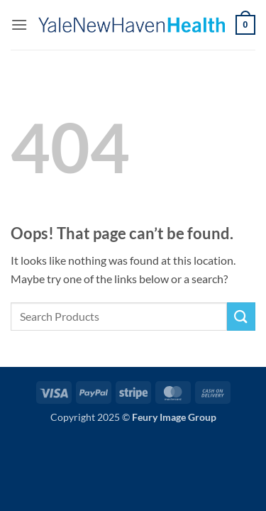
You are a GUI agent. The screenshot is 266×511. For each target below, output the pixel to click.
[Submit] (241, 316)
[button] (19, 24)
